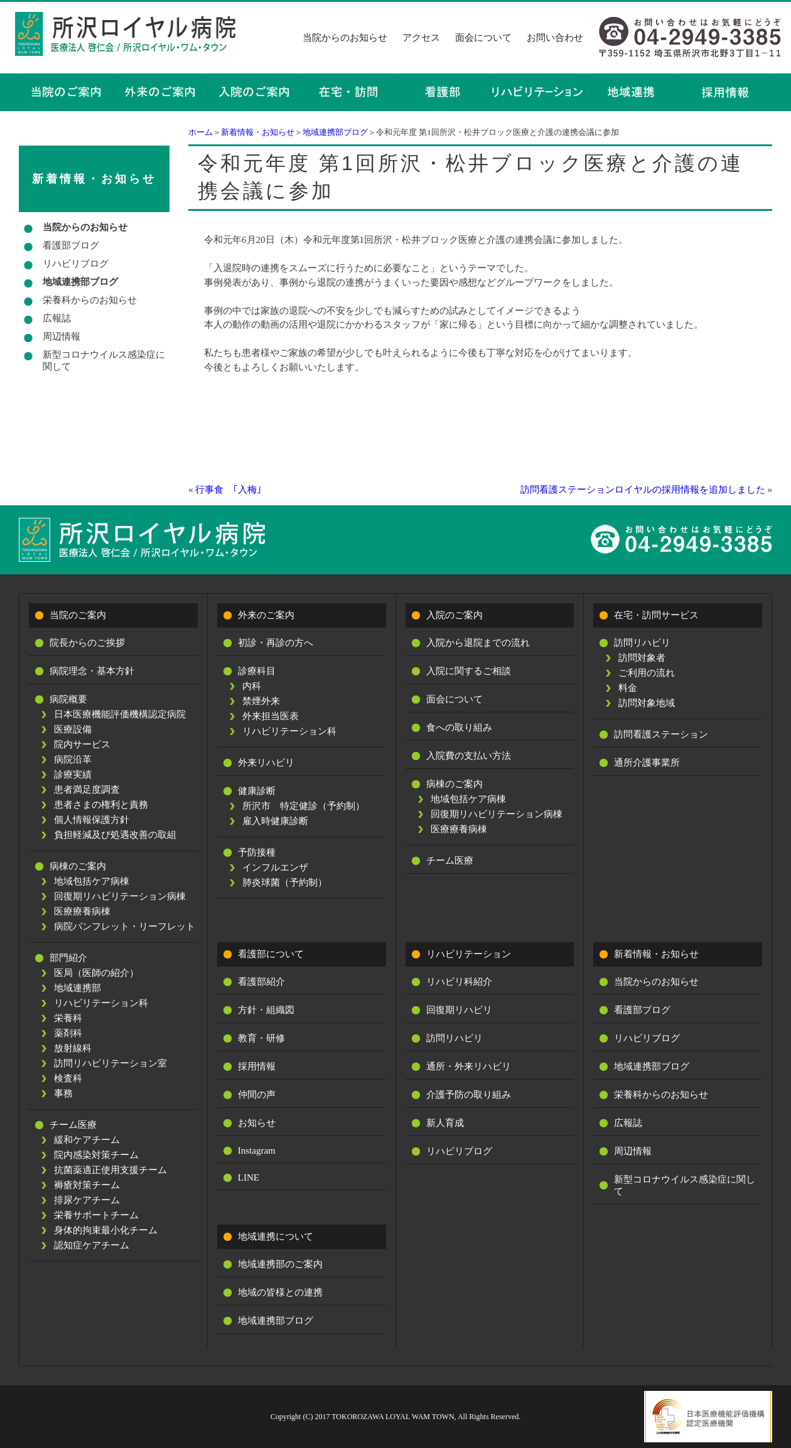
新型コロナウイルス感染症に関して (104, 361)
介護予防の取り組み (468, 1095)
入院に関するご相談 (468, 671)
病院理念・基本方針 (92, 671)
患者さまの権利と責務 (101, 805)
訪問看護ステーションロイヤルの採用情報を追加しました (642, 490)
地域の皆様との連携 (280, 1292)
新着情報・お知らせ (257, 132)
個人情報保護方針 (91, 820)
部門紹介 (68, 958)
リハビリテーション (468, 954)
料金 (627, 688)
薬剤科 (68, 1033)
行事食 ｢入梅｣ (228, 490)
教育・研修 (261, 1038)
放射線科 (73, 1048)
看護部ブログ (71, 245)
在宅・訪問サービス (656, 615)
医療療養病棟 (82, 911)
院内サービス (82, 744)
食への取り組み (459, 727)
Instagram (257, 1150)
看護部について (271, 954)
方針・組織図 (266, 1010)
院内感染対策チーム (96, 1155)
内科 (251, 686)
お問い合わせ (555, 38)
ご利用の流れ (646, 673)
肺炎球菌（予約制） (284, 882)
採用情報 (257, 1066)
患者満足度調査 (87, 790)
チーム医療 (73, 1125)
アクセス (421, 38)
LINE (248, 1177)
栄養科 (68, 1018)
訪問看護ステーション (661, 734)
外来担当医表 (270, 716)
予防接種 (257, 852)
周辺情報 (61, 336)
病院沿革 (73, 759)
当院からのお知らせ (345, 38)
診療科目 (257, 671)
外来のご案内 (266, 615)
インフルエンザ (275, 867)
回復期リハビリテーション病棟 (120, 896)
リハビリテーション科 (101, 1003)
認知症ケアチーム (91, 1245)
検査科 (68, 1078)
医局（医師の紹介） (96, 973)
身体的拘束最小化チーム (106, 1230)
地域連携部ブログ (335, 132)
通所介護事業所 (647, 763)
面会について (483, 38)
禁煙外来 (261, 701)
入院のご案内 (454, 615)
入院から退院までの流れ (478, 643)
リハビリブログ (76, 264)
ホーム (200, 132)
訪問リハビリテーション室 (110, 1063)
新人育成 (445, 1123)
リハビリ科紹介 (459, 982)
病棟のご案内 (78, 866)
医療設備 (73, 729)
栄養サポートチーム (96, 1215)
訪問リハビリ (642, 643)
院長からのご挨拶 (87, 643)
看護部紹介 (261, 982)
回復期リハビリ (459, 1010)
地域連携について (275, 1236)
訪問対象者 (641, 658)
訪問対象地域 (646, 703)
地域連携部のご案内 (280, 1264)
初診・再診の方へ (275, 643)
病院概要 (68, 699)
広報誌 (57, 318)
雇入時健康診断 (275, 821)
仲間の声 (257, 1095)
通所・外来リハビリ (468, 1066)
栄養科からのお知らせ (90, 300)
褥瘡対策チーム (87, 1185)
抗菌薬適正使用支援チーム (110, 1170)
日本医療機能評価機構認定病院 (120, 714)
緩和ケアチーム (87, 1140)
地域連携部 (77, 988)
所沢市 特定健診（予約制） (303, 806)
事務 (63, 1093)
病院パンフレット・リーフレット (124, 926)
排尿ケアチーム (87, 1200)
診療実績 (73, 775)
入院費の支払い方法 (468, 756)
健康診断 (257, 791)
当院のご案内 (78, 615)
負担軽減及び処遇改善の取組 (115, 835)
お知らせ (257, 1123)
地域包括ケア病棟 (91, 881)
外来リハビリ (266, 763)
